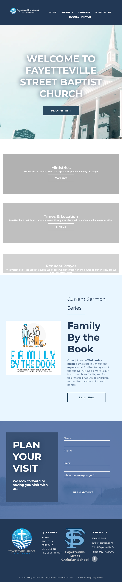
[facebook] (95, 559)
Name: (68, 438)
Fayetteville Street (75, 554)
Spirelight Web (96, 577)
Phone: (68, 450)
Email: (67, 463)
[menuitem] (53, 12)
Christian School (75, 560)
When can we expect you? (79, 475)
